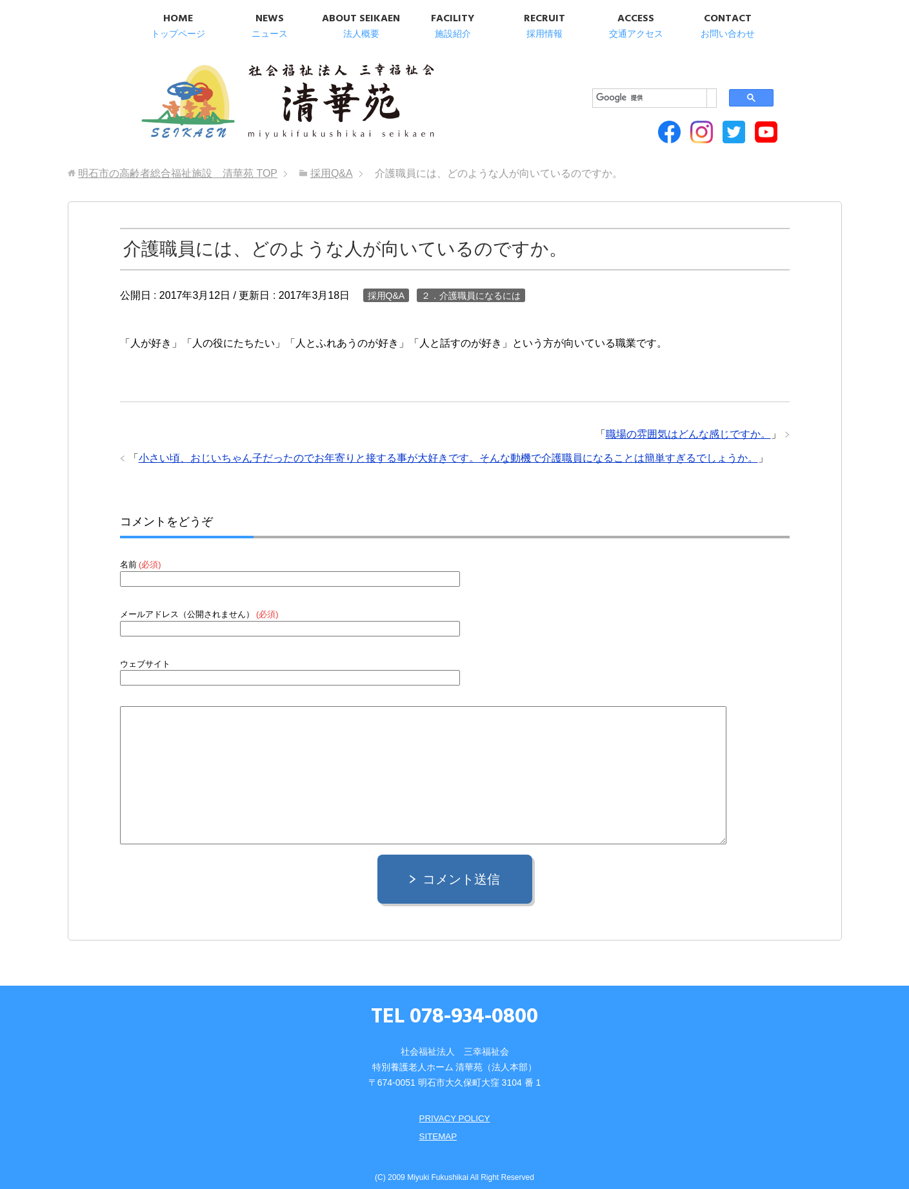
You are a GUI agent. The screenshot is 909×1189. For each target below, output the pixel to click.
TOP (177, 162)
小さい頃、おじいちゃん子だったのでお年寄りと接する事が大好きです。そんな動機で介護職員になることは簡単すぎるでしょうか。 (448, 447)
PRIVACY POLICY (454, 1107)
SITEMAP (437, 1125)
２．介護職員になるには (471, 284)
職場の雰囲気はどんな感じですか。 (688, 423)
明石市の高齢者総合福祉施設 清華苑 (266, 97)
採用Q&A (386, 284)
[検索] (628, 71)
